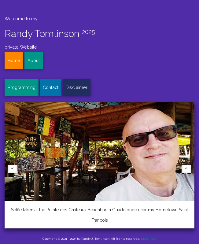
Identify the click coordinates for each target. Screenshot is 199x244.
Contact (50, 87)
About (34, 60)
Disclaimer (76, 87)
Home (14, 60)
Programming (21, 87)
